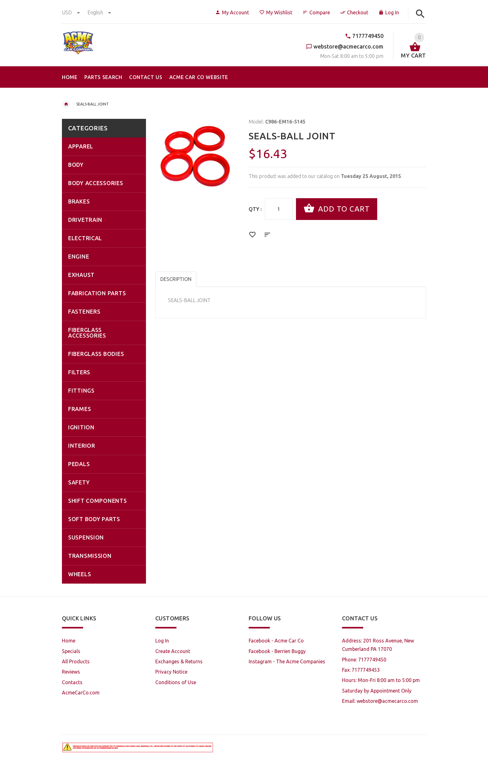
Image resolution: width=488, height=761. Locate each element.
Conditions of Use (175, 682)
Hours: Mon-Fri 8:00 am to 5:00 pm (381, 680)
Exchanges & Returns (179, 661)
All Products (76, 661)
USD (71, 12)
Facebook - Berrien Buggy (277, 651)
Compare (316, 12)
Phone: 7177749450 (364, 659)
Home (66, 104)
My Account (232, 12)
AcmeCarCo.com (81, 692)
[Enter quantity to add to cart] (279, 209)
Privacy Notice (171, 672)
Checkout (354, 12)
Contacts (72, 682)
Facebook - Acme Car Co (276, 640)
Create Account (172, 651)
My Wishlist (275, 12)
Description (175, 279)
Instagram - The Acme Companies (287, 661)
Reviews (71, 672)
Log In (388, 12)
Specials (71, 651)
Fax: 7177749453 (361, 670)
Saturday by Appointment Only (376, 690)
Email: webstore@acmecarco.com (380, 701)
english (99, 12)
